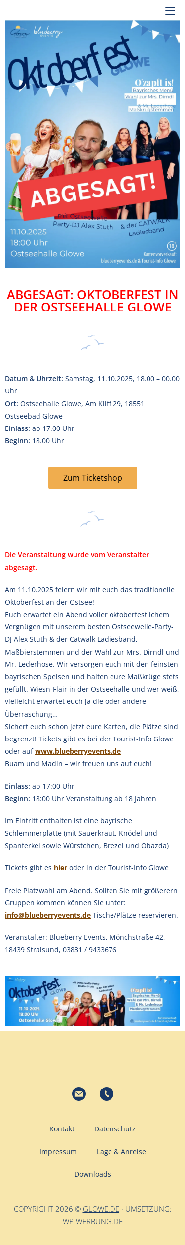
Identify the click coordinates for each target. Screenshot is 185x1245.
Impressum (58, 1151)
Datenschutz (115, 1128)
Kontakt (61, 1128)
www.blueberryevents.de (78, 751)
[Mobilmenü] (170, 10)
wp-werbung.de (93, 1221)
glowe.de (101, 1209)
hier (60, 867)
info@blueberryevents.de (48, 915)
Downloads (92, 1174)
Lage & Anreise (121, 1151)
